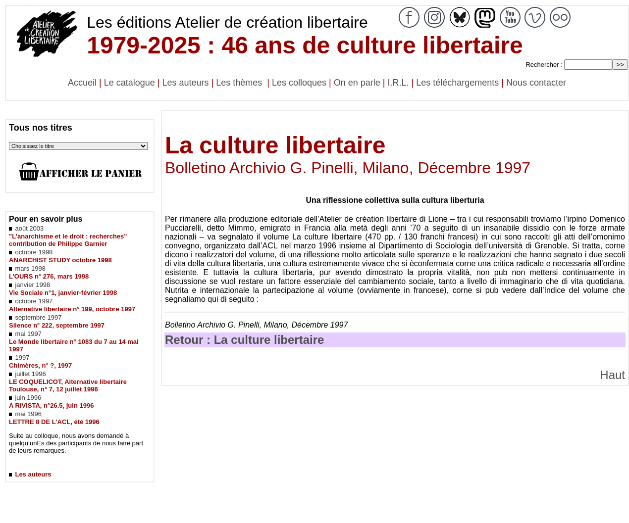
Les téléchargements (457, 83)
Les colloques (299, 83)
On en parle (357, 83)
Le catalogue (129, 83)
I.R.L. (398, 83)
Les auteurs (185, 83)
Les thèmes (240, 83)
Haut (612, 374)
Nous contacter (536, 83)
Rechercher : (543, 64)
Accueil (82, 83)
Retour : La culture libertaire (244, 339)
